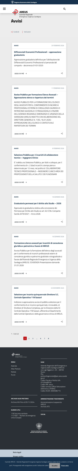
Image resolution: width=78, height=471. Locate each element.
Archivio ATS (45, 408)
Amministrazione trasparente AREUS (51, 405)
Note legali (17, 454)
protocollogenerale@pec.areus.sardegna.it (54, 379)
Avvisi (16, 45)
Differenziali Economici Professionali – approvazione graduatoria (38, 53)
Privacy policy (65, 465)
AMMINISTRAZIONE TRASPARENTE (52, 400)
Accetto (54, 465)
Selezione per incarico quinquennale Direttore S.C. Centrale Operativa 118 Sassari (37, 297)
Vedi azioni (26, 32)
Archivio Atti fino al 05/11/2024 (22, 404)
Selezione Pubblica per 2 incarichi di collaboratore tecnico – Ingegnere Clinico (37, 157)
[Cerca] (64, 9)
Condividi (15, 32)
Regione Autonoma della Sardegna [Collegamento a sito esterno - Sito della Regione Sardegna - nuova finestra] (25, 2)
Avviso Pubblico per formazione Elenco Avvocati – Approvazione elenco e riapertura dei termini (37, 96)
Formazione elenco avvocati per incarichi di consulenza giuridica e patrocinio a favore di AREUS (37, 245)
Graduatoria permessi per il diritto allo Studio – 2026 (38, 204)
